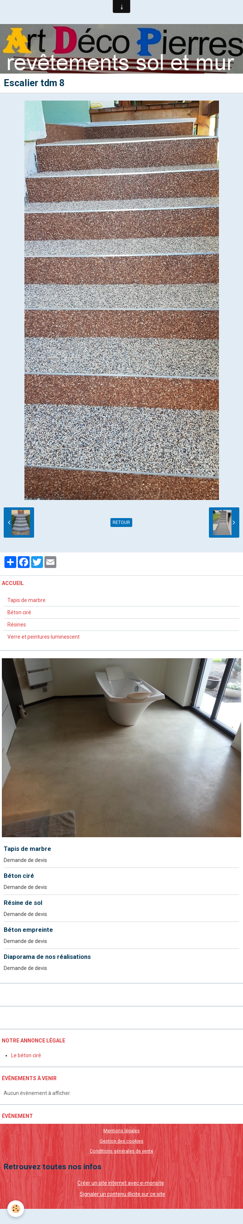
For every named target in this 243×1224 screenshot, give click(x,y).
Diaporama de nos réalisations (47, 956)
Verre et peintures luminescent (43, 637)
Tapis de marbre (26, 600)
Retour (121, 522)
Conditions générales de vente (121, 1151)
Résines (16, 625)
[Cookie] (15, 1208)
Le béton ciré (26, 1055)
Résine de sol (23, 902)
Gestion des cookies (121, 1141)
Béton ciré (19, 612)
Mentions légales (121, 1130)
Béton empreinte (28, 929)
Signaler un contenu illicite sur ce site (122, 1194)
